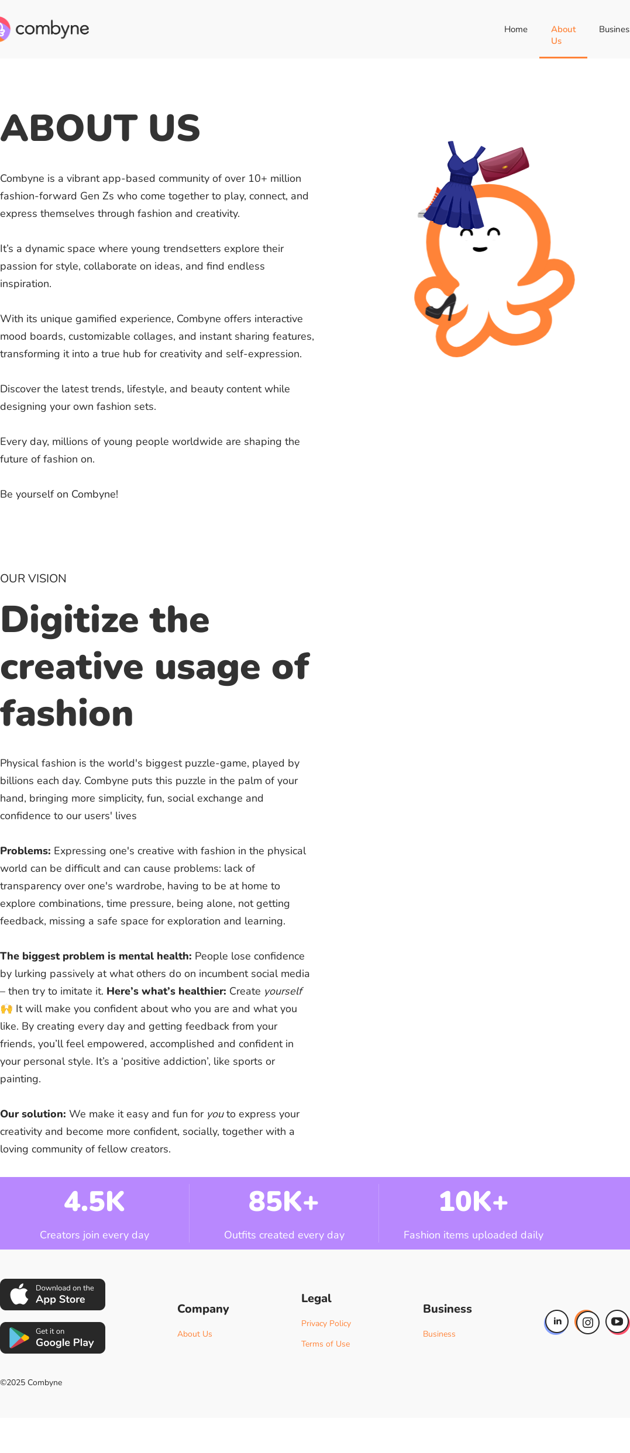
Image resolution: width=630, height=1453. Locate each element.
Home (516, 29)
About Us (563, 35)
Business (439, 1334)
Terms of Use (325, 1344)
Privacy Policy (326, 1323)
